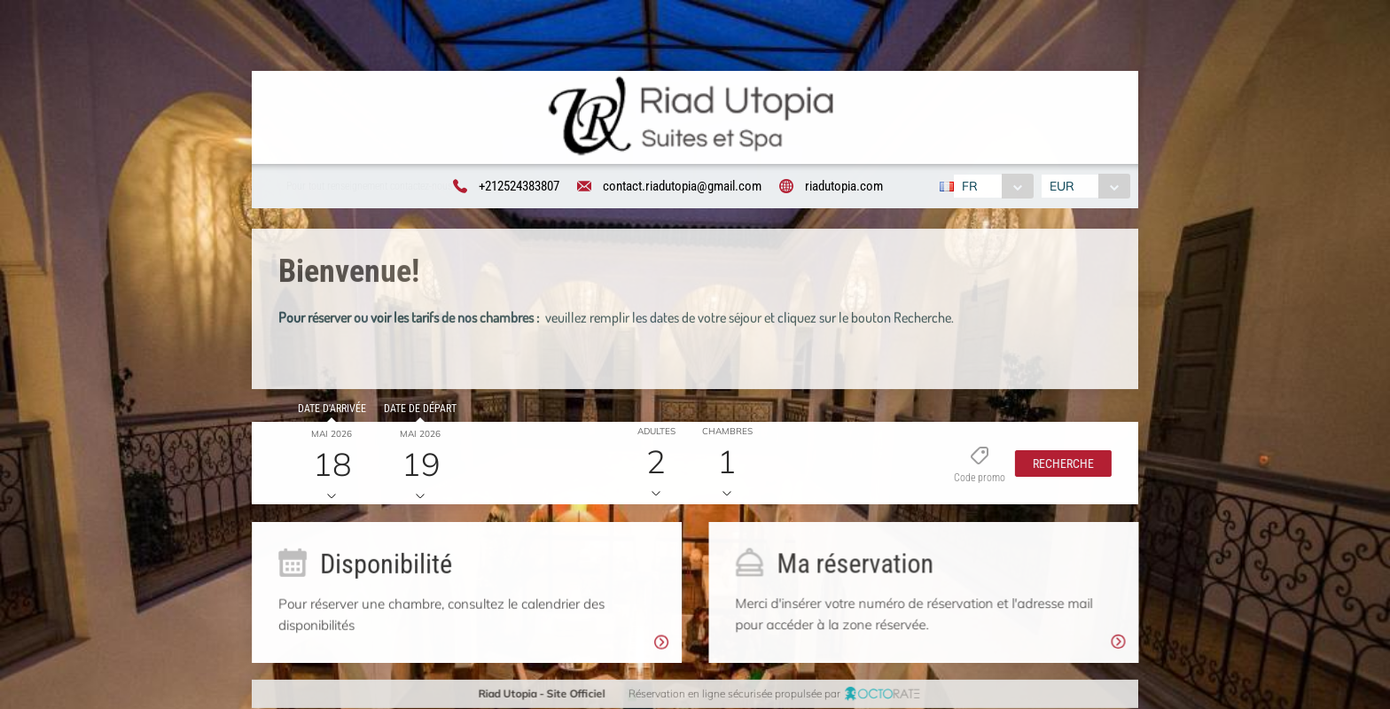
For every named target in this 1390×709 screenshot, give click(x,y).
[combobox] (991, 186)
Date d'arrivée (329, 411)
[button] (1058, 466)
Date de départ (416, 411)
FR (968, 186)
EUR (1063, 186)
